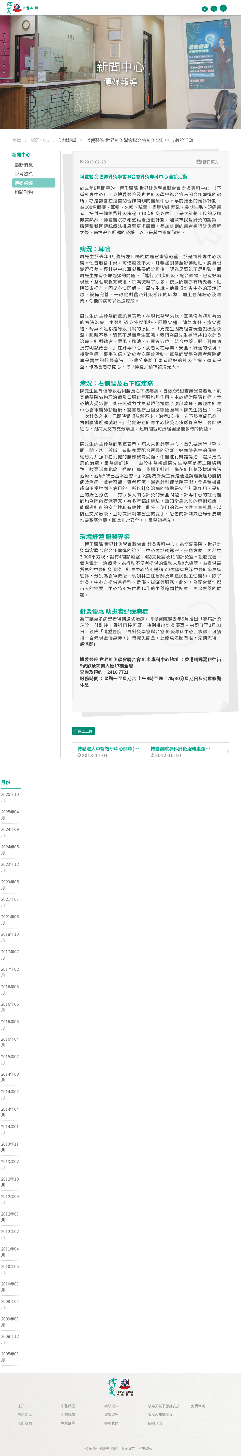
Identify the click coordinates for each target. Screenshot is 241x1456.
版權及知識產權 (160, 1414)
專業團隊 (68, 1423)
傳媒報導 (23, 183)
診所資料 (111, 1405)
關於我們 (25, 1423)
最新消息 (23, 164)
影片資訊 (23, 174)
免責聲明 (198, 1405)
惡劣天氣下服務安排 (164, 1405)
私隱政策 (155, 1423)
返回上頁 (85, 731)
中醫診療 (68, 1405)
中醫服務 (68, 1414)
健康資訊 (111, 1414)
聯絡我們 (111, 1423)
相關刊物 (23, 192)
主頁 (21, 1405)
